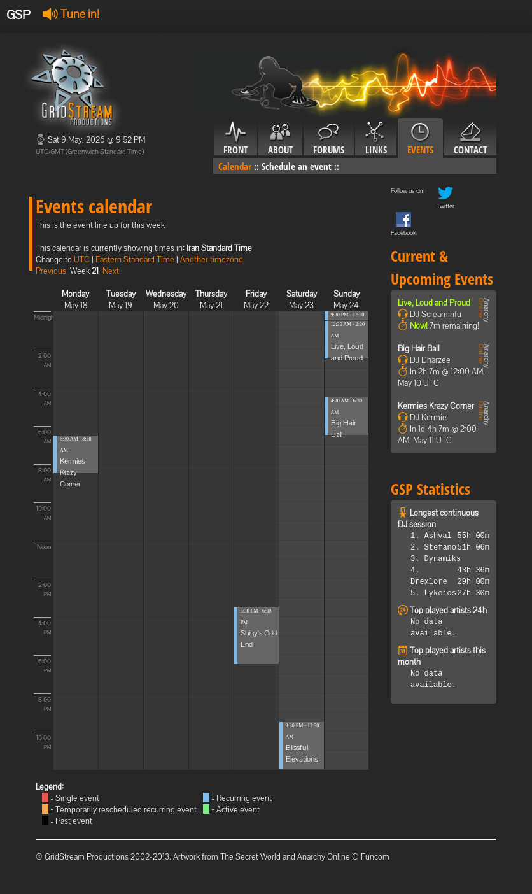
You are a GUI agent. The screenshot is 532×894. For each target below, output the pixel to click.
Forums (328, 139)
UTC (82, 259)
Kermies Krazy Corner (72, 472)
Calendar (234, 166)
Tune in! (71, 13)
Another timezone (211, 259)
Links (376, 139)
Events (420, 139)
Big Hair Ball (419, 348)
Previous (51, 271)
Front (235, 139)
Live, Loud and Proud (434, 302)
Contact (470, 139)
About (280, 139)
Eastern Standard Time (134, 259)
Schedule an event (297, 166)
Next (110, 271)
